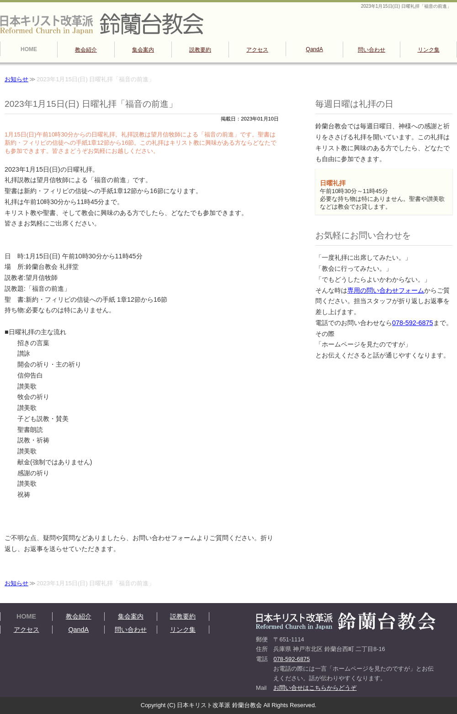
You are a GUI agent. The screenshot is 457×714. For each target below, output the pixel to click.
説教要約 (200, 50)
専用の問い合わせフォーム (385, 290)
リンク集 (429, 50)
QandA (314, 49)
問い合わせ (371, 50)
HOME (29, 49)
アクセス (257, 50)
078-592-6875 (412, 322)
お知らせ (16, 79)
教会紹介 (86, 50)
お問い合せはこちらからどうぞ (314, 687)
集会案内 (143, 50)
